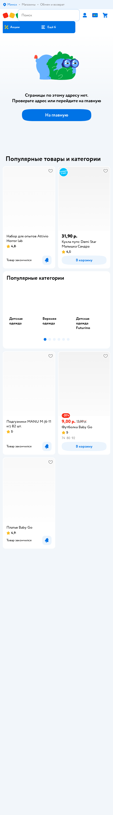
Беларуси (67, 738)
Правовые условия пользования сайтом (56, 734)
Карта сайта (56, 641)
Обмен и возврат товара (56, 609)
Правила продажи (56, 616)
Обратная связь (56, 635)
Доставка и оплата (57, 603)
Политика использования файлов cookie (56, 629)
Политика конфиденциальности (56, 622)
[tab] (23, 310)
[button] (48, 27)
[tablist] (56, 310)
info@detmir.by (78, 781)
